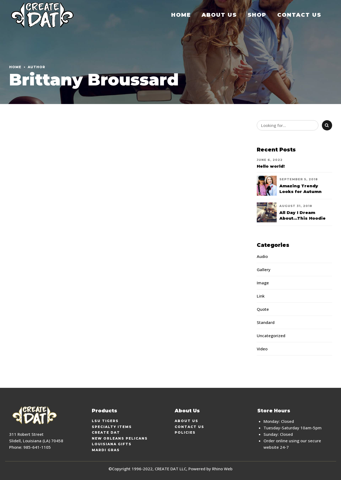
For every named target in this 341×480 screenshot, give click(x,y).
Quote (263, 309)
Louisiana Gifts (112, 444)
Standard (266, 322)
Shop (257, 15)
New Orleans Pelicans (120, 438)
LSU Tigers (105, 421)
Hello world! (271, 166)
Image (263, 282)
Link (261, 296)
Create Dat (106, 432)
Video (262, 348)
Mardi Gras (106, 450)
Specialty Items (112, 427)
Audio (262, 256)
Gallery (263, 269)
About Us (219, 15)
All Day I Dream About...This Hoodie (302, 215)
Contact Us (299, 15)
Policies (185, 432)
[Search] (327, 125)
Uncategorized (271, 335)
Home (181, 15)
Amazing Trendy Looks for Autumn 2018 (300, 191)
